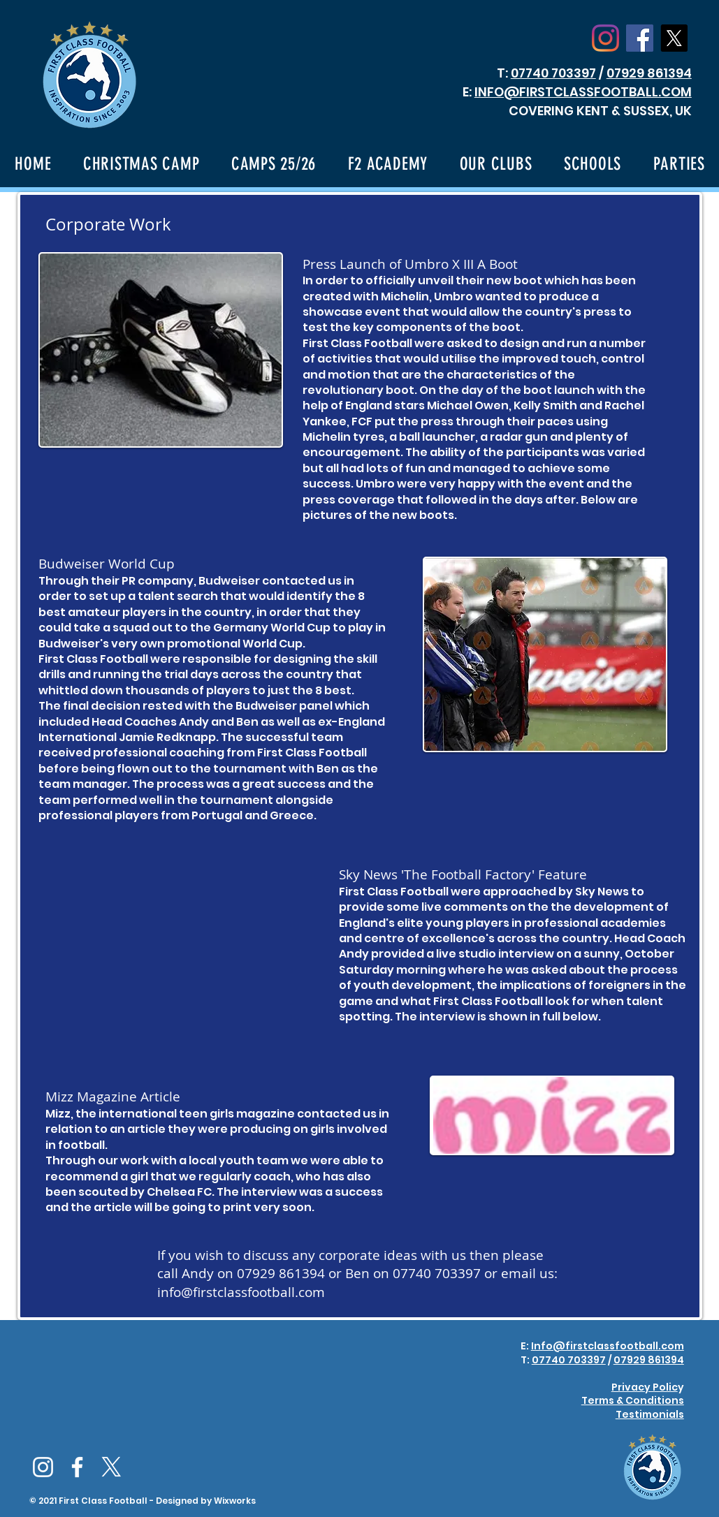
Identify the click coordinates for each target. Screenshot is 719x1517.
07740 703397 (553, 73)
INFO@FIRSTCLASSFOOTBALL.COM (583, 92)
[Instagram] (605, 38)
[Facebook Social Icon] (639, 38)
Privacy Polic (644, 1387)
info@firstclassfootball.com (241, 1292)
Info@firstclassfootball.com (607, 1346)
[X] (674, 38)
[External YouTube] (163, 939)
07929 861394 (649, 73)
